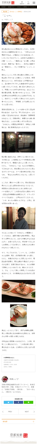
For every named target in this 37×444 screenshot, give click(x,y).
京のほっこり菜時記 (22, 7)
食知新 (5, 421)
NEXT (27, 412)
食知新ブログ (11, 7)
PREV (10, 412)
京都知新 (3, 7)
